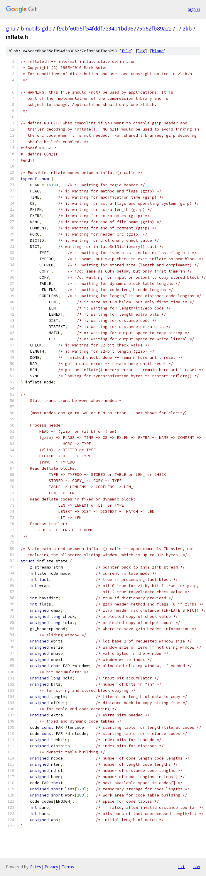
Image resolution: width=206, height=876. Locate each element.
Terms (68, 867)
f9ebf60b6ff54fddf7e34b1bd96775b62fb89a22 (114, 28)
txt (181, 866)
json (195, 866)
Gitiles (35, 867)
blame (158, 50)
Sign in (194, 9)
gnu (11, 28)
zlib (187, 28)
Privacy (51, 867)
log (141, 50)
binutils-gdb (36, 28)
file (126, 50)
